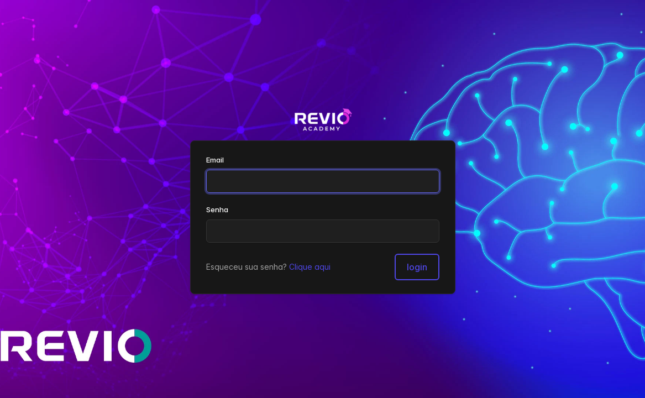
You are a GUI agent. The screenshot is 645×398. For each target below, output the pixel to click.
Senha (217, 209)
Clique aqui (310, 266)
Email (215, 159)
